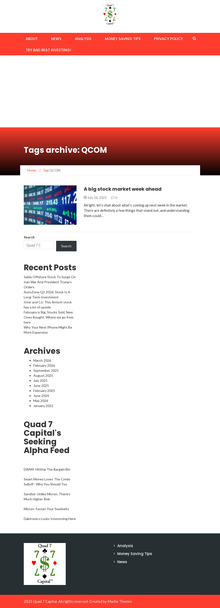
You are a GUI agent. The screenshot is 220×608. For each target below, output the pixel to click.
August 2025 (43, 375)
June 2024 (41, 396)
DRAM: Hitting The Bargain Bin (47, 469)
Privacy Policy (168, 38)
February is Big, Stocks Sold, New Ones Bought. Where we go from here (48, 317)
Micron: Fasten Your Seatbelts (46, 509)
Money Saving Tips (123, 38)
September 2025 (46, 370)
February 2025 (44, 391)
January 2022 (43, 406)
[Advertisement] (110, 91)
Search (29, 237)
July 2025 (40, 380)
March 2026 (42, 360)
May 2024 (40, 401)
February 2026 (44, 365)
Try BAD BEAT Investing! (48, 50)
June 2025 (41, 386)
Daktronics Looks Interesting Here (50, 519)
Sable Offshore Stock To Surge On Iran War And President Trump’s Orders (50, 282)
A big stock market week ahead (122, 189)
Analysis (83, 38)
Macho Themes (119, 601)
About (32, 38)
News (56, 38)
